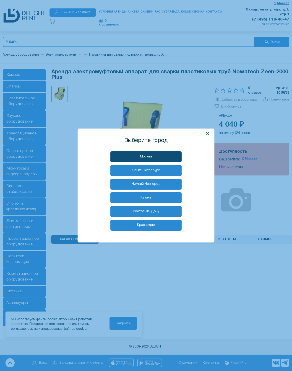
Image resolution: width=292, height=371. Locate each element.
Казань (146, 197)
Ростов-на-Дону (146, 211)
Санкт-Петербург (146, 170)
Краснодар (146, 225)
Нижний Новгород (146, 184)
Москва (146, 156)
